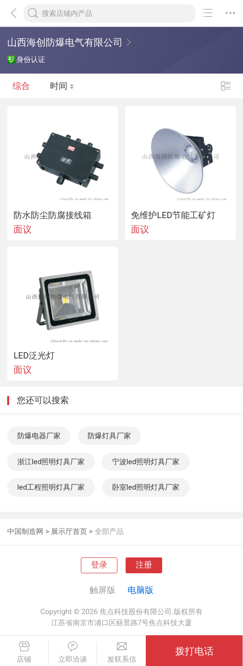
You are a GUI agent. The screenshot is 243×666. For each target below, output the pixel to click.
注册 (144, 564)
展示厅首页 (69, 531)
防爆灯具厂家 (109, 436)
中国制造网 (25, 531)
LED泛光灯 (34, 355)
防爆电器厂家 (39, 436)
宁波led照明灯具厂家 (146, 461)
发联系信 (121, 652)
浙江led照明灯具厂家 (51, 461)
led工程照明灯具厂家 (51, 487)
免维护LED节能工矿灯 (173, 215)
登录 (99, 564)
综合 (21, 86)
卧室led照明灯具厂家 (146, 487)
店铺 (24, 652)
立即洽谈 (72, 652)
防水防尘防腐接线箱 (52, 215)
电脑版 (140, 590)
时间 (62, 86)
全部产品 (109, 531)
